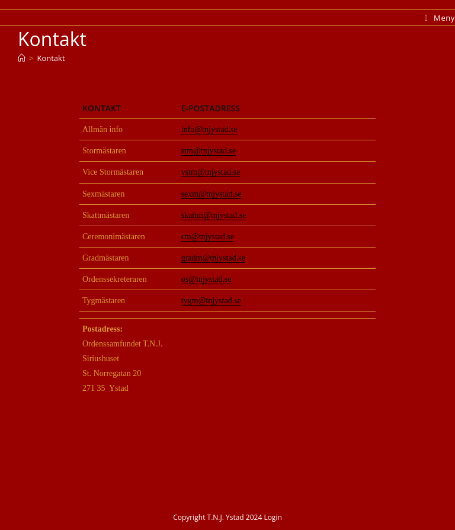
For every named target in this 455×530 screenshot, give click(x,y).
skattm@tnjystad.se (213, 215)
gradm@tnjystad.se (213, 257)
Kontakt (51, 58)
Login (272, 517)
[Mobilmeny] (440, 17)
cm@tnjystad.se (208, 236)
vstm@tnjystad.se (211, 172)
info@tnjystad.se (209, 129)
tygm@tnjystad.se (211, 300)
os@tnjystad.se (206, 279)
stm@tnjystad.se (208, 150)
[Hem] (21, 58)
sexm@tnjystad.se (211, 193)
